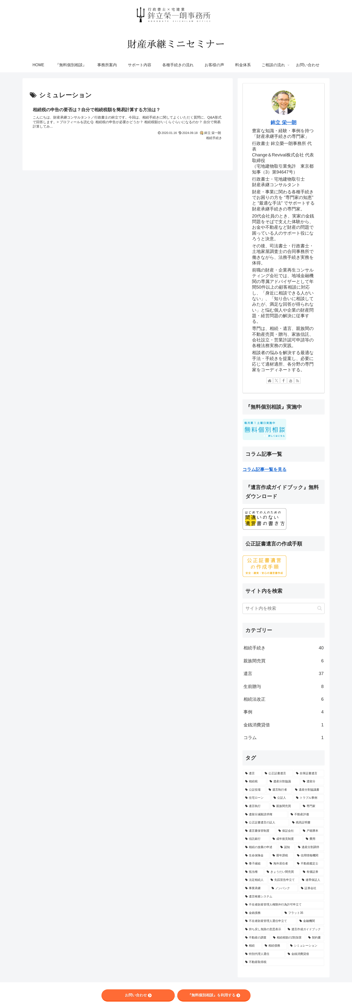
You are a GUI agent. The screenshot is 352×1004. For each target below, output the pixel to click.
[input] (283, 608)
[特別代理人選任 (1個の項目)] (264, 954)
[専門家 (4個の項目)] (312, 806)
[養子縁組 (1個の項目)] (254, 863)
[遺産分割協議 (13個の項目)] (283, 781)
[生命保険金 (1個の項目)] (256, 855)
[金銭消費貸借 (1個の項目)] (305, 954)
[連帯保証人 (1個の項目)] (312, 880)
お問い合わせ (138, 995)
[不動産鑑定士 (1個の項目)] (309, 863)
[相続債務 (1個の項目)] (275, 945)
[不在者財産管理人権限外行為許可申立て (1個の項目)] (283, 904)
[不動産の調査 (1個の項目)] (256, 937)
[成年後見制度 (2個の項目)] (286, 839)
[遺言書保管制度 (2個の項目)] (259, 831)
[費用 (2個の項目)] (314, 839)
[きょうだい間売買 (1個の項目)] (282, 872)
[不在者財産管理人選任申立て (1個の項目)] (269, 921)
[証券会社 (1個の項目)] (311, 888)
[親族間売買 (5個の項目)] (285, 806)
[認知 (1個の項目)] (286, 847)
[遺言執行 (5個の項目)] (256, 806)
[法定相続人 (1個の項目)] (255, 880)
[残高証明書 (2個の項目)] (307, 822)
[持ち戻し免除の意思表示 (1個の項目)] (264, 929)
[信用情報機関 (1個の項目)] (309, 855)
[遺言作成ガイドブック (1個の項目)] (305, 929)
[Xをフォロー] (276, 380)
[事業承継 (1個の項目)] (255, 888)
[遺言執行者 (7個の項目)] (279, 790)
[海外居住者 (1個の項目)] (280, 863)
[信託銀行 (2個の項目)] (256, 839)
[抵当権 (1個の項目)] (253, 872)
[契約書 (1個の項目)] (315, 937)
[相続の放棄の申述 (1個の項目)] (260, 847)
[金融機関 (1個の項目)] (310, 921)
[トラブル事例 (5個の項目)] (309, 798)
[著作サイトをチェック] (269, 380)
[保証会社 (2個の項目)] (288, 831)
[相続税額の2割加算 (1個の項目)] (288, 937)
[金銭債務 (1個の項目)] (262, 913)
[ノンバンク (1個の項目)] (283, 888)
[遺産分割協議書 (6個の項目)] (308, 790)
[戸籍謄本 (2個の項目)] (312, 831)
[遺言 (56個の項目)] (252, 773)
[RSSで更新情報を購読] (297, 380)
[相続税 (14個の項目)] (254, 781)
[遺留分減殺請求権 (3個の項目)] (265, 814)
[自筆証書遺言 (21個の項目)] (309, 773)
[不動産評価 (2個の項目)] (306, 814)
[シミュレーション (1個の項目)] (306, 945)
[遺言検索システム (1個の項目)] (283, 896)
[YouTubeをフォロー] (290, 380)
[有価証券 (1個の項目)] (312, 872)
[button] (319, 608)
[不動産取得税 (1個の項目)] (283, 962)
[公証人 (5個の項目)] (282, 798)
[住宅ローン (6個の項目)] (256, 798)
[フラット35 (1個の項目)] (303, 913)
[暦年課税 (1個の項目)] (282, 855)
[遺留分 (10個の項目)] (312, 781)
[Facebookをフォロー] (283, 380)
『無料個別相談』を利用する (214, 995)
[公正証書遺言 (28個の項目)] (278, 773)
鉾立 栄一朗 (284, 122)
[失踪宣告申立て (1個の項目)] (283, 880)
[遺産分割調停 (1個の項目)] (310, 847)
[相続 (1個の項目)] (252, 945)
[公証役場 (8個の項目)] (254, 790)
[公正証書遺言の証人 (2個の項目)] (266, 822)
